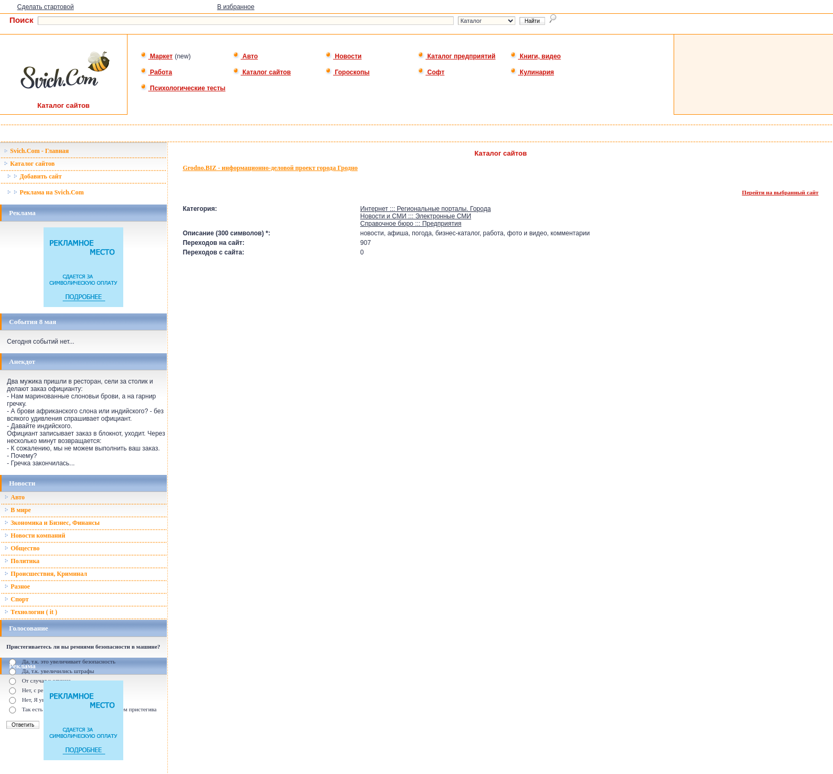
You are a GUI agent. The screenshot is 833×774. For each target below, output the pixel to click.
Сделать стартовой (45, 7)
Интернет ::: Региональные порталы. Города (425, 208)
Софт (431, 72)
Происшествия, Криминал (45, 573)
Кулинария (532, 72)
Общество (22, 548)
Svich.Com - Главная (36, 151)
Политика (21, 561)
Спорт (16, 599)
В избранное (235, 7)
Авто (245, 56)
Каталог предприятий (457, 56)
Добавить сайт (34, 176)
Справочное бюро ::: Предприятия (410, 223)
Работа (156, 72)
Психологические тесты (182, 88)
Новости (343, 56)
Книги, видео (535, 56)
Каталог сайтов (262, 72)
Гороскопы (347, 72)
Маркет (156, 56)
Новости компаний (34, 535)
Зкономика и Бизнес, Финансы (52, 522)
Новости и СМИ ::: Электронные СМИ (415, 216)
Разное (17, 586)
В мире (17, 510)
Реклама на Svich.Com (45, 192)
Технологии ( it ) (30, 612)
